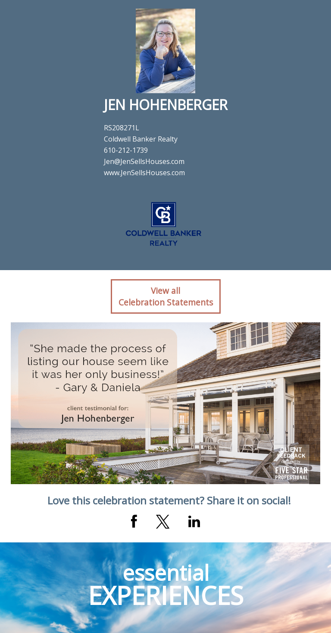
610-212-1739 (126, 150)
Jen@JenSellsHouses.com (144, 161)
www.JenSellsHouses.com (144, 172)
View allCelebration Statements (166, 296)
